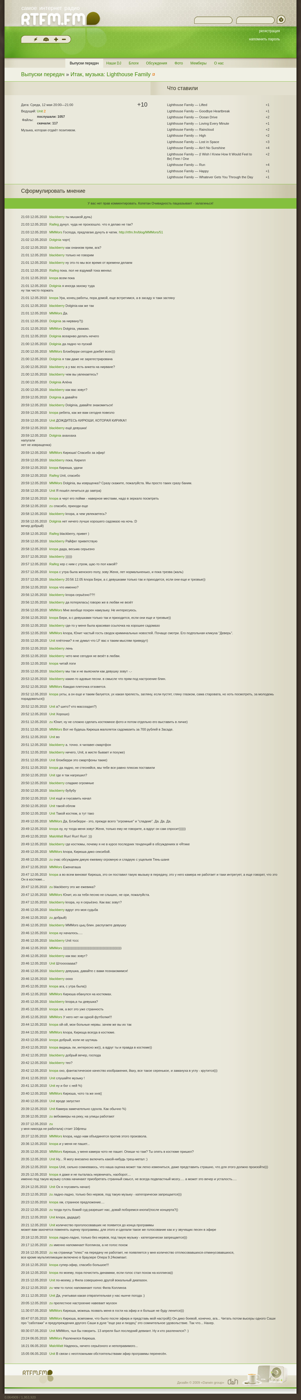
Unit (40, 111)
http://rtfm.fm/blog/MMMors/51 (141, 232)
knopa (53, 278)
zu (51, 506)
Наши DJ (113, 63)
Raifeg (54, 224)
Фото (179, 63)
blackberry (57, 217)
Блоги (134, 63)
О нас (219, 63)
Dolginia (55, 240)
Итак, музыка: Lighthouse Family (110, 74)
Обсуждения (156, 63)
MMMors (55, 232)
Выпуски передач (84, 63)
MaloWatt (56, 836)
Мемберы (199, 63)
